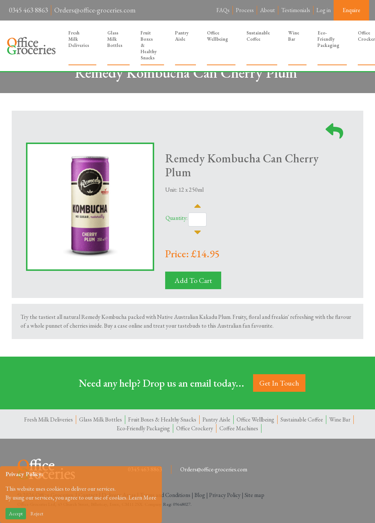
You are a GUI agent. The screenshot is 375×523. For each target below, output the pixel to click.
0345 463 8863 (28, 10)
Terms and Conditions (165, 495)
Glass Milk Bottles (114, 39)
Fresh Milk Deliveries (78, 39)
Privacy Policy (225, 495)
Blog (199, 495)
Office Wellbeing (217, 36)
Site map (254, 495)
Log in (323, 10)
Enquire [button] (351, 10)
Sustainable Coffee (258, 36)
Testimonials (295, 10)
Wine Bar (293, 36)
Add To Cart (193, 280)
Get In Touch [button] (279, 383)
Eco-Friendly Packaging (328, 39)
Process (245, 10)
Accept (16, 513)
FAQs (223, 10)
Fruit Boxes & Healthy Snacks (149, 45)
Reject (36, 513)
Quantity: (177, 218)
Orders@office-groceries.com (94, 10)
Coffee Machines (238, 428)
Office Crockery (194, 428)
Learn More (142, 497)
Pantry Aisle (182, 36)
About (267, 10)
